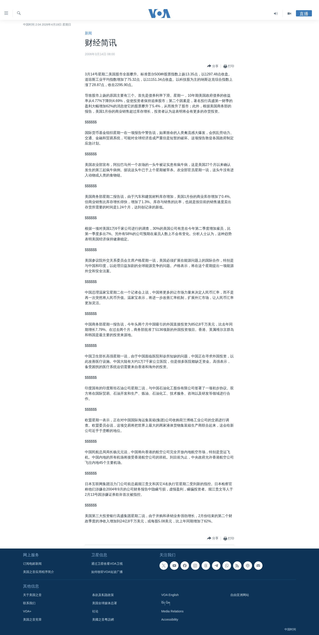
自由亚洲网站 (239, 595)
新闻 (88, 33)
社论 (95, 611)
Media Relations (172, 611)
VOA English (170, 595)
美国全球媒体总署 (104, 603)
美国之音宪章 (32, 619)
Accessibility (169, 619)
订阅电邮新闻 (32, 563)
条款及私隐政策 (103, 595)
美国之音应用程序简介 (38, 572)
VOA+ (27, 611)
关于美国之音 (32, 595)
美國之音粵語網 (103, 619)
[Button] (212, 66)
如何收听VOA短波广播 (107, 572)
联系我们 (29, 603)
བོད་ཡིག (165, 603)
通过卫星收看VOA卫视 (107, 563)
